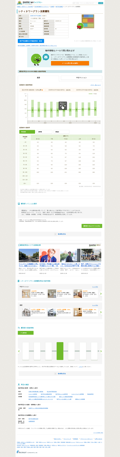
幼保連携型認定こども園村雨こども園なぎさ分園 (42, 396)
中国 (43, 447)
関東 (25, 447)
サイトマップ (67, 439)
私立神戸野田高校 (52, 391)
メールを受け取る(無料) (70, 63)
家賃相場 (63, 442)
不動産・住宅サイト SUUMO (25, 6)
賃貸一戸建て (57, 442)
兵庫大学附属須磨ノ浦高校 (36, 391)
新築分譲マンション (70, 442)
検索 (101, 3)
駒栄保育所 (90, 394)
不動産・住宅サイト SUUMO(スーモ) (25, 442)
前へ (19, 351)
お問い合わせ (98, 439)
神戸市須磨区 (59, 6)
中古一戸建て (94, 442)
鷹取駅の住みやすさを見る (91, 226)
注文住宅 (19, 445)
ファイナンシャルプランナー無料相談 (75, 445)
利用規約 (75, 439)
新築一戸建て (87, 442)
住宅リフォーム (25, 445)
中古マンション (79, 442)
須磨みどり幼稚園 (80, 399)
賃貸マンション (42, 442)
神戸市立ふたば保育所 (62, 394)
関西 (37, 447)
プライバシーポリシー (86, 439)
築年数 (40, 132)
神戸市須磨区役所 (33, 418)
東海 (35, 447)
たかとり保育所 (33, 394)
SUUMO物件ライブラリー (41, 6)
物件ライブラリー (62, 445)
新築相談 (41, 445)
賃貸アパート (50, 442)
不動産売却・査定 (34, 445)
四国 (40, 447)
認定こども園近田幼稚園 (66, 396)
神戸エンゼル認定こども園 (64, 399)
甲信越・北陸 (30, 447)
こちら (80, 366)
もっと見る (95, 286)
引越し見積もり (47, 445)
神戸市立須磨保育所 (46, 394)
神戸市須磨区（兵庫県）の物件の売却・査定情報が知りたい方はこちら (37, 45)
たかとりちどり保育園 (78, 394)
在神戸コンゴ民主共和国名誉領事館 (38, 408)
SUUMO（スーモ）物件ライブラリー (29, 2)
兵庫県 (52, 6)
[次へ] (100, 294)
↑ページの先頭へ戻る (98, 432)
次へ (100, 351)
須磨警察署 (32, 421)
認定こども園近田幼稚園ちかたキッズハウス (41, 399)
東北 (22, 447)
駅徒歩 (57, 132)
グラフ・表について (96, 85)
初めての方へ (57, 439)
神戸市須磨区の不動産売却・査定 (31, 41)
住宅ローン (54, 445)
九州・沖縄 (47, 447)
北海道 (18, 447)
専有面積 (23, 132)
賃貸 (37, 442)
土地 (99, 442)
